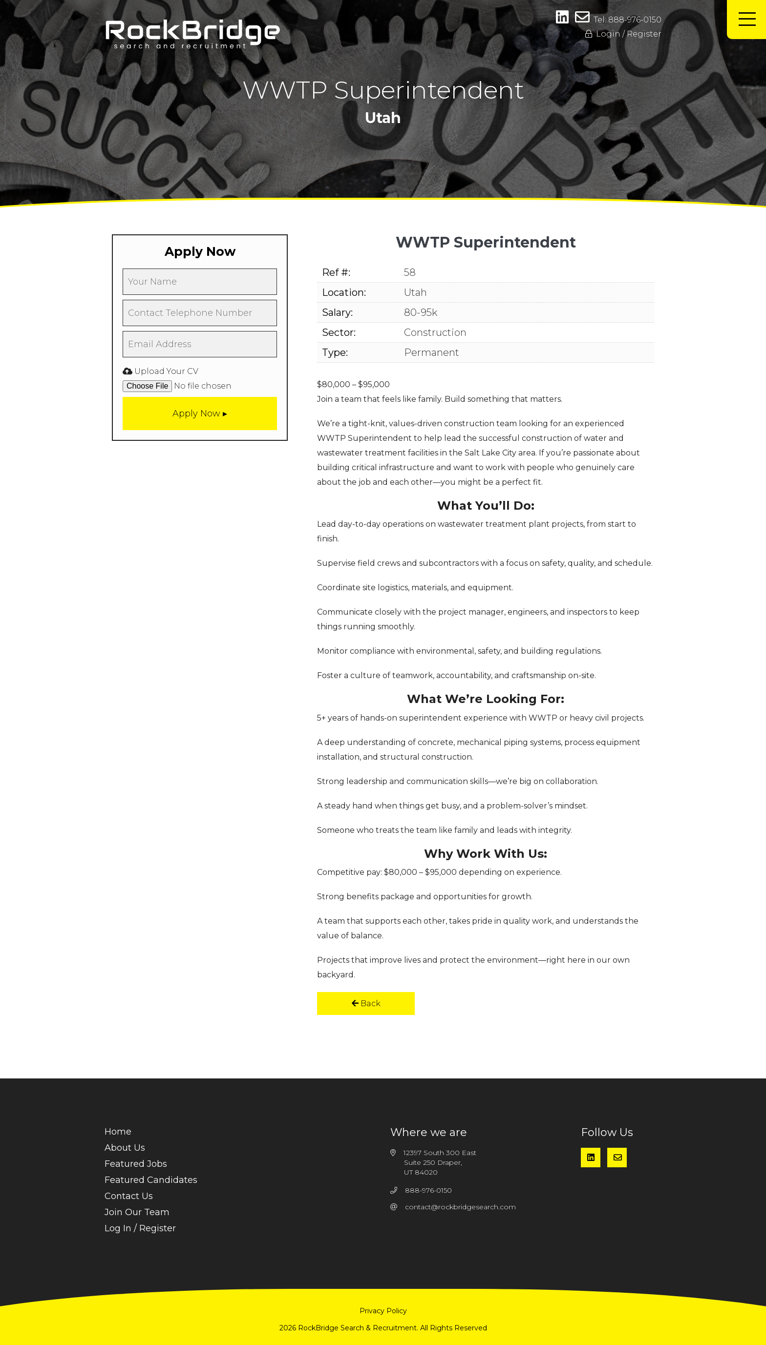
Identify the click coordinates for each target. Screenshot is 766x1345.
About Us (125, 1147)
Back (366, 1003)
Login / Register (623, 34)
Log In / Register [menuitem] (140, 1228)
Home (118, 1131)
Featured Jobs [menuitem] (136, 1164)
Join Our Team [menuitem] (137, 1212)
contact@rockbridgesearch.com (460, 1206)
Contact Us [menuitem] (129, 1196)
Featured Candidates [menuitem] (151, 1180)
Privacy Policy (383, 1310)
